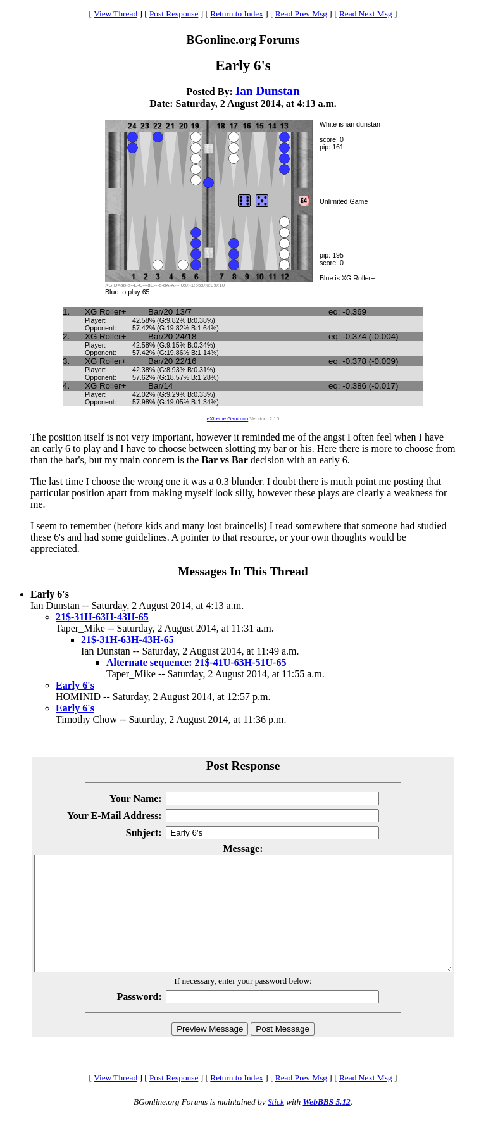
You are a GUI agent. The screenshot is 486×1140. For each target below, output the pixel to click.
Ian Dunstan (267, 90)
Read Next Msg (365, 13)
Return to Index (236, 13)
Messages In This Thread (243, 571)
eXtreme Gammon (227, 419)
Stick (276, 1124)
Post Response (173, 13)
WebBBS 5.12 (326, 1124)
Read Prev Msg (301, 13)
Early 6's (75, 685)
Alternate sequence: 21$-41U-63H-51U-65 (196, 662)
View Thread (115, 13)
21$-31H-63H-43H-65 (102, 616)
